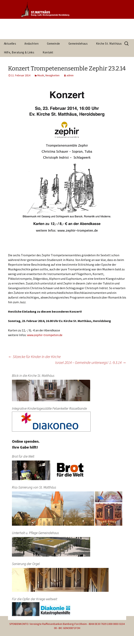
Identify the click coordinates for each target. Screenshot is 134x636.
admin (70, 75)
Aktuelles (10, 43)
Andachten (31, 43)
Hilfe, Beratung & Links (19, 52)
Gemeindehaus (78, 43)
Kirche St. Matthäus (109, 43)
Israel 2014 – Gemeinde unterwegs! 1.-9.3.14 (90, 362)
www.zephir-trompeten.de (44, 335)
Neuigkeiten (52, 75)
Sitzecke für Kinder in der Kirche (34, 356)
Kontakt (48, 52)
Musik (40, 75)
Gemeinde (53, 43)
